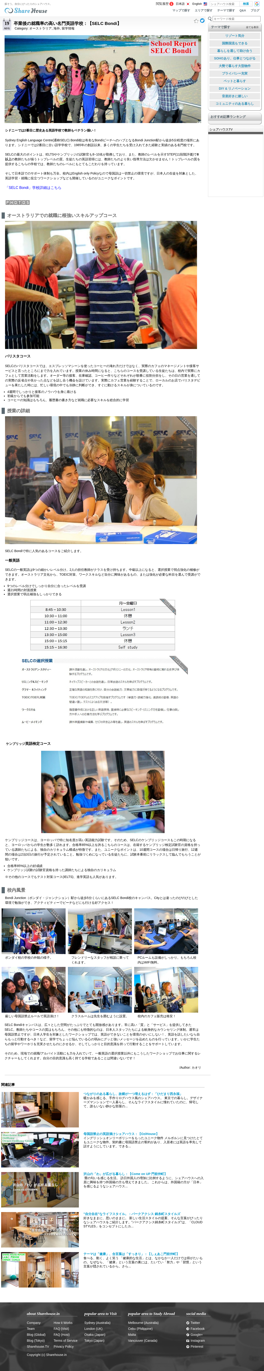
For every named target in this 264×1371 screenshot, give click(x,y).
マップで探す (181, 10)
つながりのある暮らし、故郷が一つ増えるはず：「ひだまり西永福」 (133, 1094)
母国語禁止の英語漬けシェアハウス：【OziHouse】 (121, 1134)
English (197, 3)
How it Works (63, 1323)
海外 (56, 28)
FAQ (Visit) (61, 1329)
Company (34, 1323)
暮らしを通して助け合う (234, 51)
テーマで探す (226, 10)
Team (31, 1329)
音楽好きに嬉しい (235, 96)
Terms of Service (65, 1340)
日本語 (180, 3)
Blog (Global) (36, 1334)
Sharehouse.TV (38, 1346)
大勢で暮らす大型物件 (235, 66)
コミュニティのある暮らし (235, 103)
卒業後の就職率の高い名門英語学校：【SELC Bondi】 (67, 23)
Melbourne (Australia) (143, 1323)
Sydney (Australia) (97, 1323)
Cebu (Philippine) (140, 1329)
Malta (132, 1334)
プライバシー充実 (235, 73)
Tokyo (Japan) (94, 1340)
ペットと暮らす (235, 81)
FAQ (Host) (62, 1334)
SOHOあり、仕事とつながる (234, 58)
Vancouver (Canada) (142, 1340)
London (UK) (93, 1329)
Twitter (193, 1323)
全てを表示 (252, 27)
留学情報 (68, 28)
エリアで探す (204, 10)
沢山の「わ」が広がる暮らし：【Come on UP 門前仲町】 (125, 1174)
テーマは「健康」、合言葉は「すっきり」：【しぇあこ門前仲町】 (131, 1254)
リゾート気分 (234, 36)
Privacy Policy (64, 1346)
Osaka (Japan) (94, 1334)
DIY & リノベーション (235, 88)
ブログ (255, 10)
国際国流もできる (235, 43)
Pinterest (194, 1346)
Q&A (243, 10)
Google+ (194, 1334)
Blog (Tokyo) (36, 1340)
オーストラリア (40, 28)
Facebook (195, 1329)
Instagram (195, 1340)
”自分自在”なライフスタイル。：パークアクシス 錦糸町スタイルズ (131, 1214)
